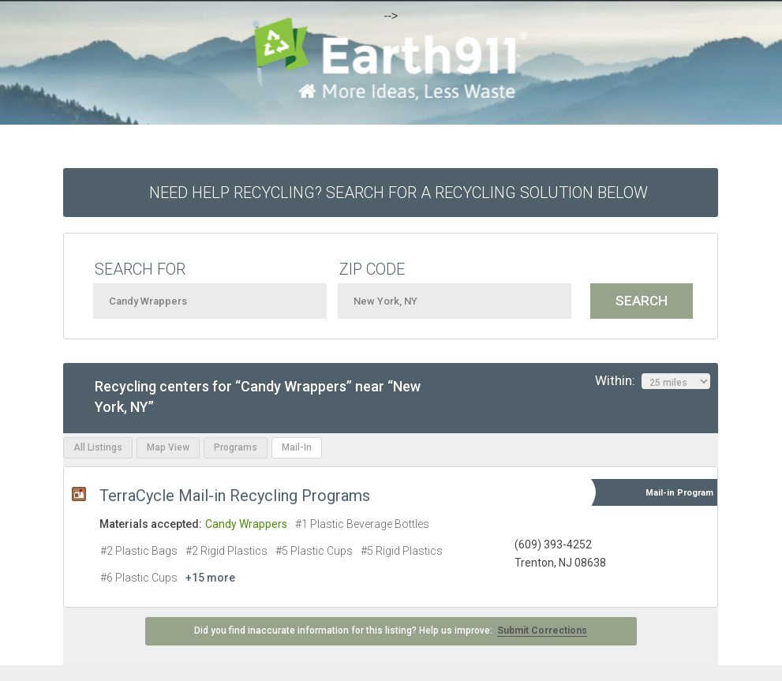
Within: (652, 381)
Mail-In (297, 447)
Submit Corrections (542, 630)
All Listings (97, 447)
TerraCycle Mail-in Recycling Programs (234, 495)
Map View (168, 447)
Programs (235, 447)
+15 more (210, 577)
